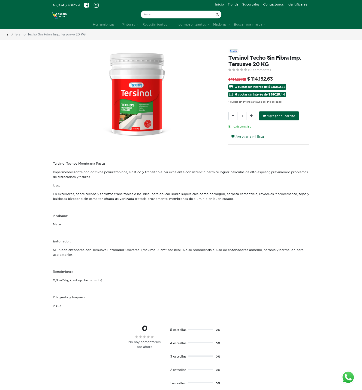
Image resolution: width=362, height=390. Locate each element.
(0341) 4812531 (66, 5)
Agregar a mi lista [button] (247, 136)
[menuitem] (219, 4)
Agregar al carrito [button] (279, 116)
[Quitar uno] (233, 116)
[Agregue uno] (251, 116)
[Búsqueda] (217, 14)
